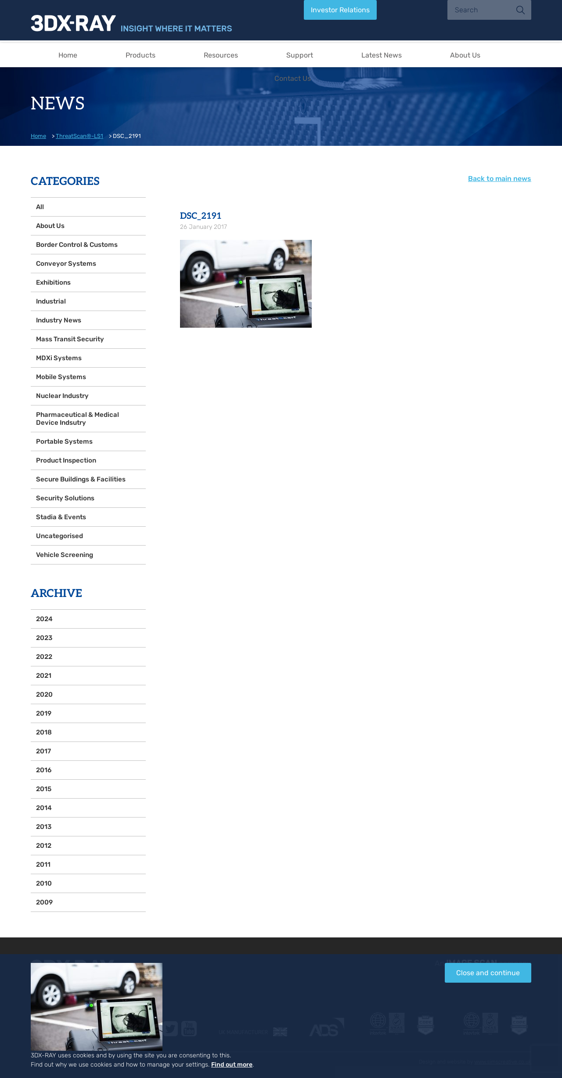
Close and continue (488, 973)
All (40, 207)
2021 (43, 676)
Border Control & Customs (77, 245)
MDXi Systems (59, 358)
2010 (44, 883)
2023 (44, 638)
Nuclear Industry (62, 396)
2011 (43, 864)
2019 (43, 713)
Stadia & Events (61, 517)
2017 (43, 751)
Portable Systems (64, 441)
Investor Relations (340, 10)
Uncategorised (59, 536)
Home (67, 55)
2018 (44, 732)
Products (140, 55)
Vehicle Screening (64, 555)
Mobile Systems (61, 377)
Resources (221, 55)
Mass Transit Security (70, 339)
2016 (43, 770)
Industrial (51, 301)
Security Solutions (65, 498)
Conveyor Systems (66, 264)
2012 (43, 846)
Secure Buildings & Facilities (81, 479)
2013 (43, 827)
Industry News (58, 320)
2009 (44, 902)
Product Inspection (66, 460)
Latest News (381, 55)
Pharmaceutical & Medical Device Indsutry (77, 419)
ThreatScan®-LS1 (79, 136)
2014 (44, 808)
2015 (43, 789)
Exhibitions (53, 282)
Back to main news (499, 178)
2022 (44, 657)
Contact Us (292, 78)
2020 (44, 694)
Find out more (231, 1064)
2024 (44, 619)
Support (299, 55)
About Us (465, 55)
